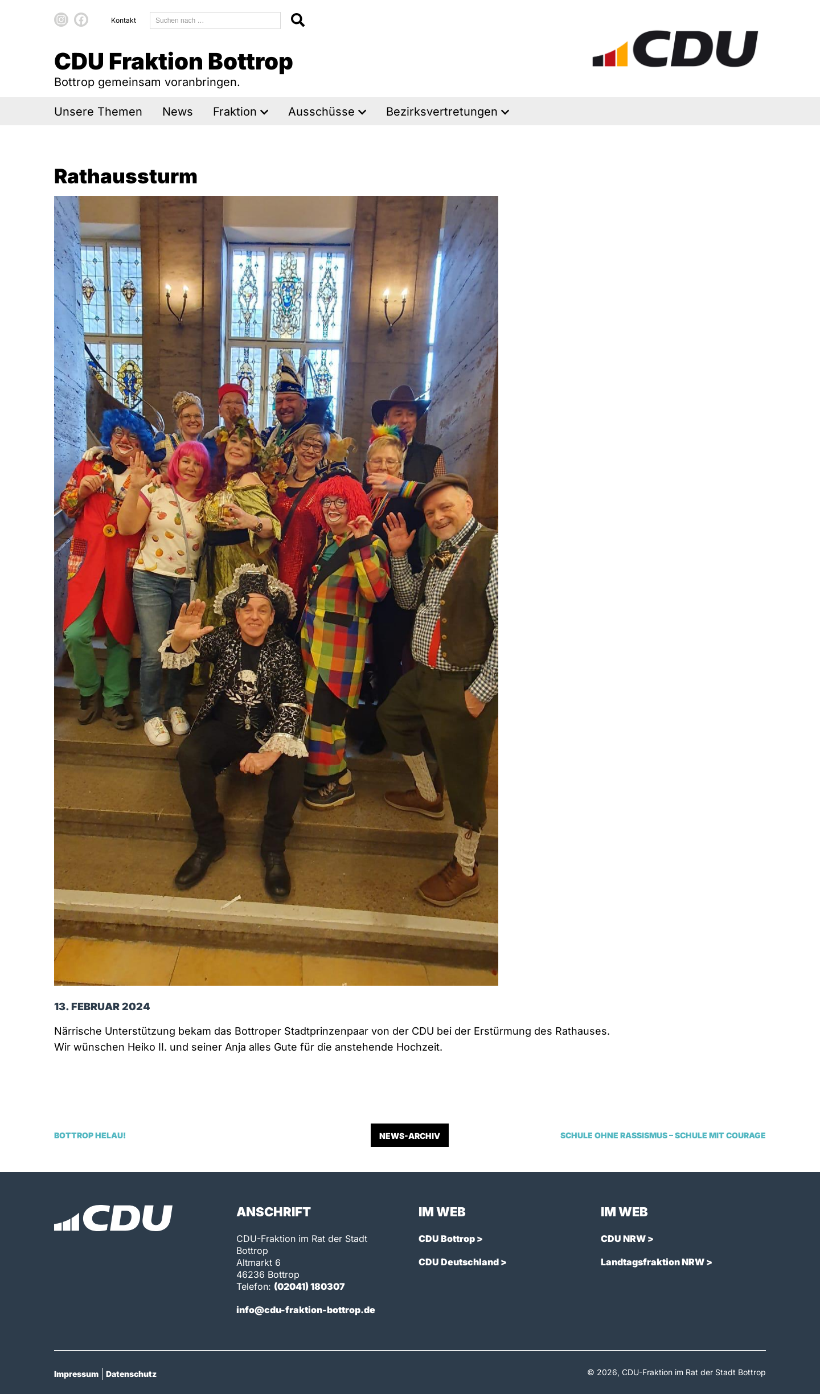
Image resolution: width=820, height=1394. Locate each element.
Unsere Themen (98, 111)
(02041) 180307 (309, 1286)
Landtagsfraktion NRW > (656, 1262)
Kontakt (123, 20)
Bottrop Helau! (90, 1135)
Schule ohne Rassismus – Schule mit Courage (663, 1135)
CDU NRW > (627, 1238)
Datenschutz (131, 1374)
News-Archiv (409, 1136)
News (177, 111)
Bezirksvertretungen (442, 111)
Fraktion (235, 111)
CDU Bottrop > (451, 1238)
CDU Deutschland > (463, 1262)
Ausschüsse (321, 111)
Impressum (76, 1374)
